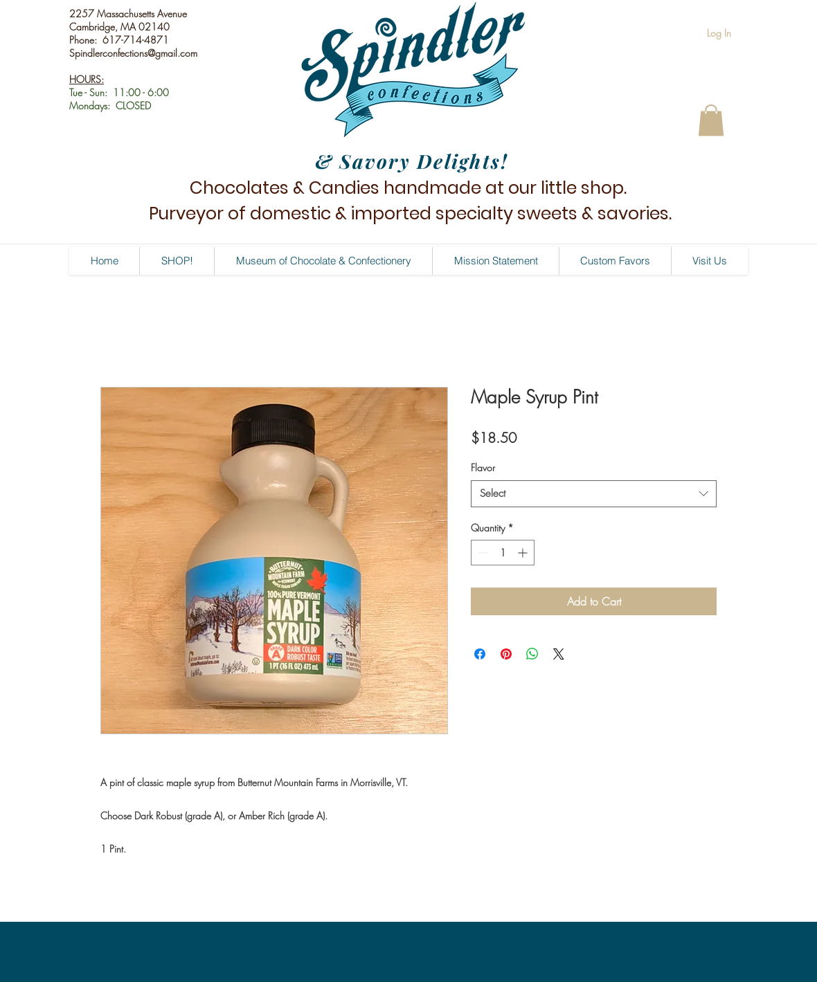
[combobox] (594, 493)
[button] (711, 120)
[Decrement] (481, 552)
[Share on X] (558, 654)
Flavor (483, 467)
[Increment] (523, 552)
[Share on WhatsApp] (532, 654)
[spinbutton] (502, 552)
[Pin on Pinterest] (506, 654)
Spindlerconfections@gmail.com (133, 53)
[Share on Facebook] (480, 654)
